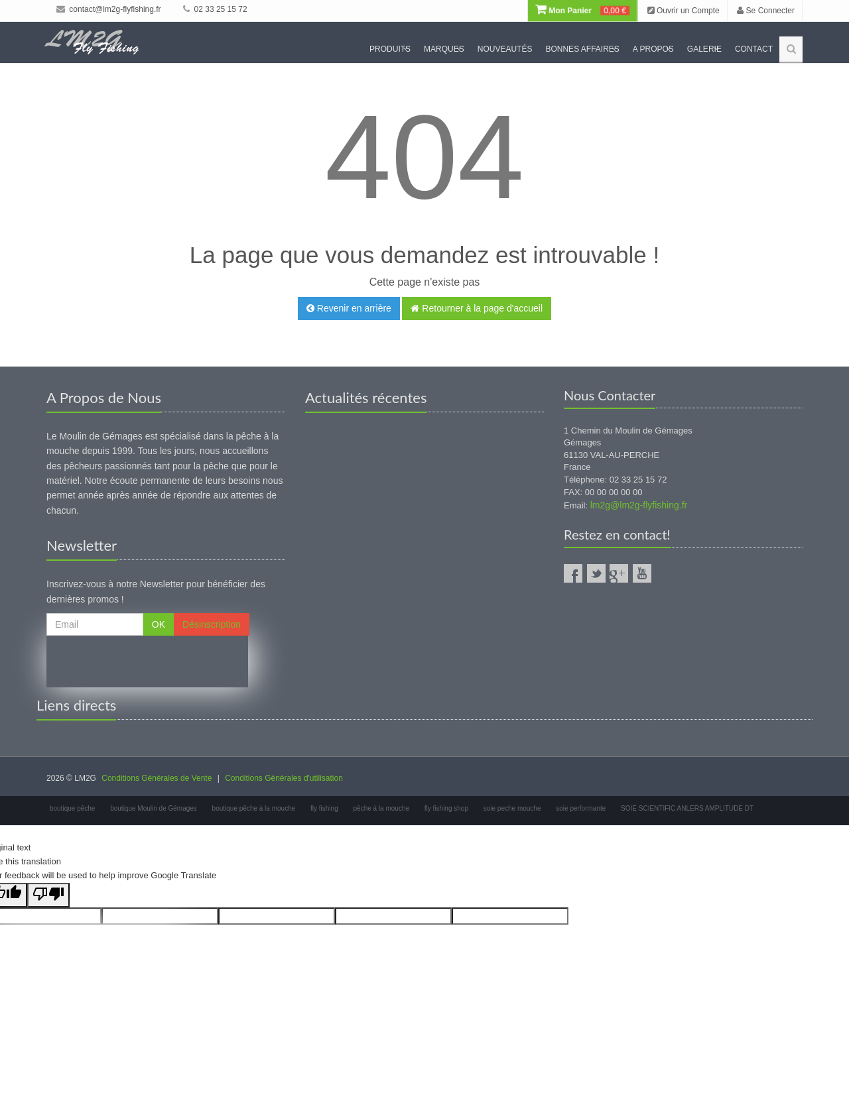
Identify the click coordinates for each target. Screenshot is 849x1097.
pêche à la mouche (382, 808)
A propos (653, 49)
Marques (444, 49)
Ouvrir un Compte (683, 10)
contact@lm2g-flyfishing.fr (108, 9)
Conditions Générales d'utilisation (284, 778)
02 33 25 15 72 (215, 9)
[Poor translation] (48, 895)
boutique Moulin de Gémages (153, 808)
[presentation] (147, 661)
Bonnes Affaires (582, 49)
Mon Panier (582, 10)
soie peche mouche (512, 808)
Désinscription (211, 624)
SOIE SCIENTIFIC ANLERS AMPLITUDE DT (687, 808)
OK (158, 624)
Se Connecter (766, 10)
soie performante (581, 808)
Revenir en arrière (348, 308)
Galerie (704, 49)
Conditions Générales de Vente (156, 778)
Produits (390, 49)
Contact (754, 49)
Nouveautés (505, 49)
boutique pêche (72, 808)
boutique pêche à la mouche (254, 808)
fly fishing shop (446, 808)
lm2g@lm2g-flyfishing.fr (638, 505)
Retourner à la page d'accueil (477, 308)
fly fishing (324, 808)
